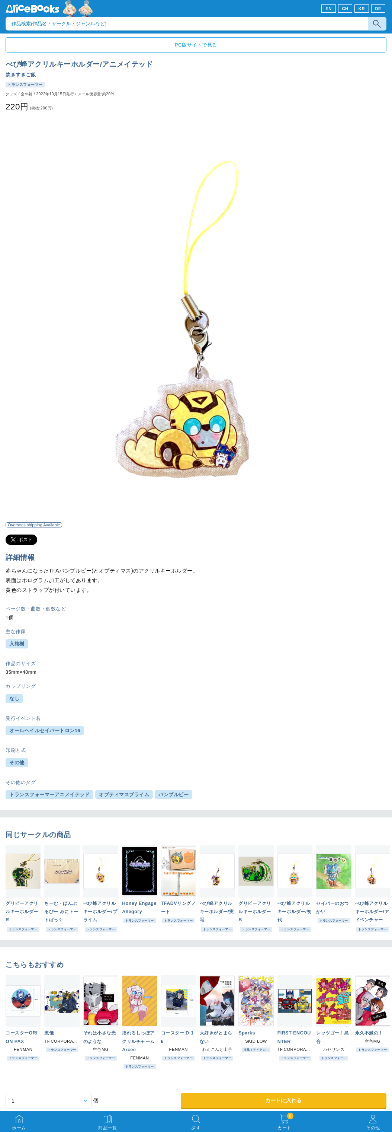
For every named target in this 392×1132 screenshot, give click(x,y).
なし (14, 698)
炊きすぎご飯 (21, 74)
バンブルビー (173, 794)
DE (378, 8)
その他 (17, 762)
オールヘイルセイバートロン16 (44, 730)
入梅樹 (17, 644)
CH (345, 8)
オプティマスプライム (124, 794)
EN (328, 8)
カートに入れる (283, 1100)
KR (362, 8)
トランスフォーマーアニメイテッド (49, 794)
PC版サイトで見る (196, 45)
